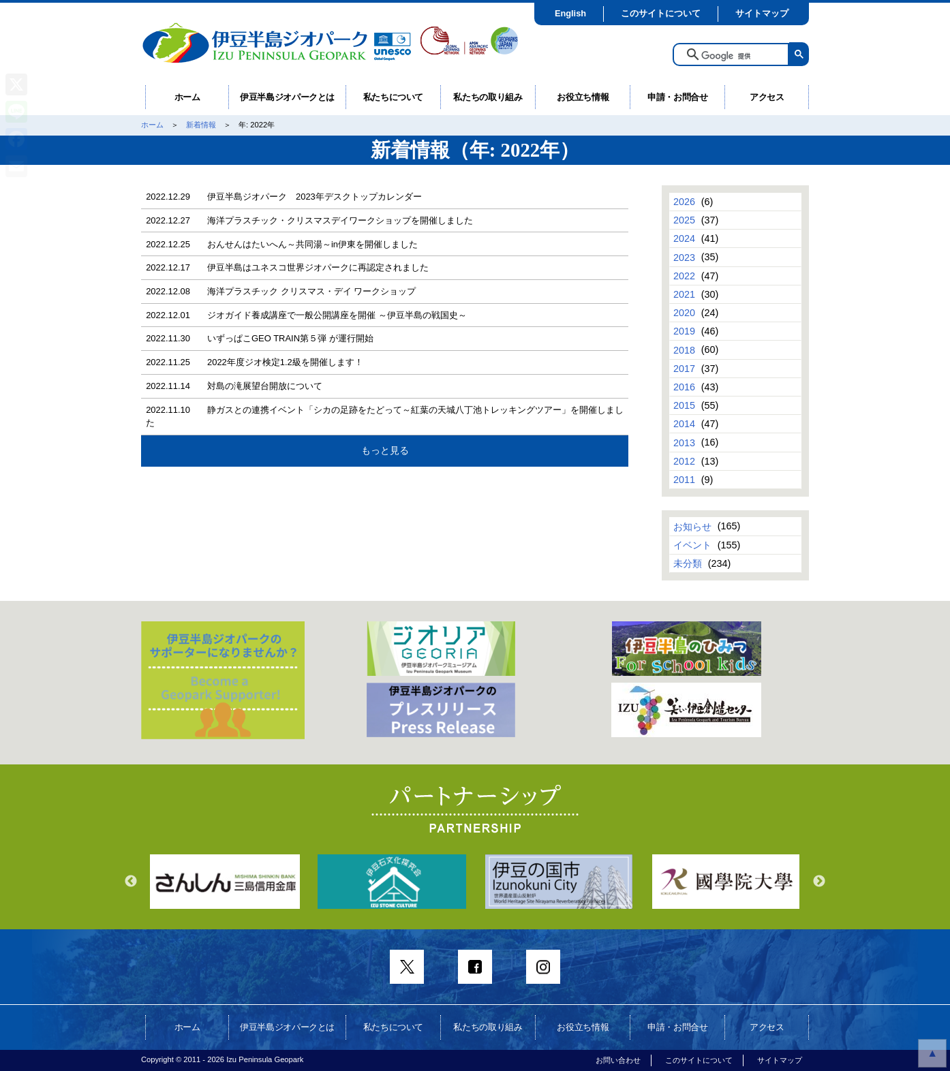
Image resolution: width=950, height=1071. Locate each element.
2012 (684, 461)
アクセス (767, 97)
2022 (684, 275)
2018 (684, 349)
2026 (684, 201)
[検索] (741, 56)
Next (819, 881)
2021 (684, 294)
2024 (684, 238)
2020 (684, 312)
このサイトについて (661, 13)
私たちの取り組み (487, 97)
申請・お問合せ (677, 97)
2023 (684, 256)
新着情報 (201, 125)
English (570, 13)
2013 (684, 442)
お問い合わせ (618, 1060)
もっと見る (385, 450)
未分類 (687, 563)
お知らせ (692, 526)
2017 (684, 368)
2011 (684, 479)
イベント (692, 545)
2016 (684, 387)
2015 (684, 405)
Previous (131, 881)
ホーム (187, 97)
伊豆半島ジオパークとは (287, 97)
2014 (684, 423)
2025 (684, 220)
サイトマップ (761, 13)
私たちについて (393, 97)
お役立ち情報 (583, 97)
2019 (684, 331)
